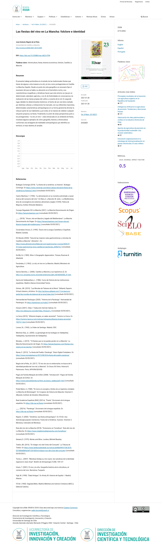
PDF (86, 86)
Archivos (25, 24)
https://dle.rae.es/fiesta (34, 403)
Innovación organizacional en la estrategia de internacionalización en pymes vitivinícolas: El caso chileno (131, 141)
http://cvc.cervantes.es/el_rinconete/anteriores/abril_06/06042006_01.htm (43, 275)
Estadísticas (65, 17)
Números (29, 17)
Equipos (40, 17)
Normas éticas (92, 17)
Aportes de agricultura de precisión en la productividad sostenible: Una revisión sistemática (132, 130)
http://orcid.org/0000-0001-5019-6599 (29, 48)
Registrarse (139, 2)
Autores (78, 17)
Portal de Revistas (126, 2)
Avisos (112, 17)
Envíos (103, 17)
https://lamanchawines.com (28, 213)
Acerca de (16, 17)
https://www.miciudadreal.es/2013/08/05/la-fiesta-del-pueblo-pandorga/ (42, 355)
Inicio (18, 24)
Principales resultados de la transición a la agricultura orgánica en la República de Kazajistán (132, 98)
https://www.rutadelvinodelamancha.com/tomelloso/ (46, 431)
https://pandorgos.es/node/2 (37, 303)
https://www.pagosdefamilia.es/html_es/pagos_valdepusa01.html (40, 381)
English (120, 45)
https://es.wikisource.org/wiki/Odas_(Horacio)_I (33, 311)
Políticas (52, 17)
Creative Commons (70, 508)
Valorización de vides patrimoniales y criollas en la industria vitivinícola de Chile (131, 120)
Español (121, 48)
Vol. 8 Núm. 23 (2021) (38, 24)
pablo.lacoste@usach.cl (40, 510)
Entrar (148, 2)
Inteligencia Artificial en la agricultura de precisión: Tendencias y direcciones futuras (132, 109)
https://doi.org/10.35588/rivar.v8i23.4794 (35, 55)
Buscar (144, 17)
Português (121, 52)
